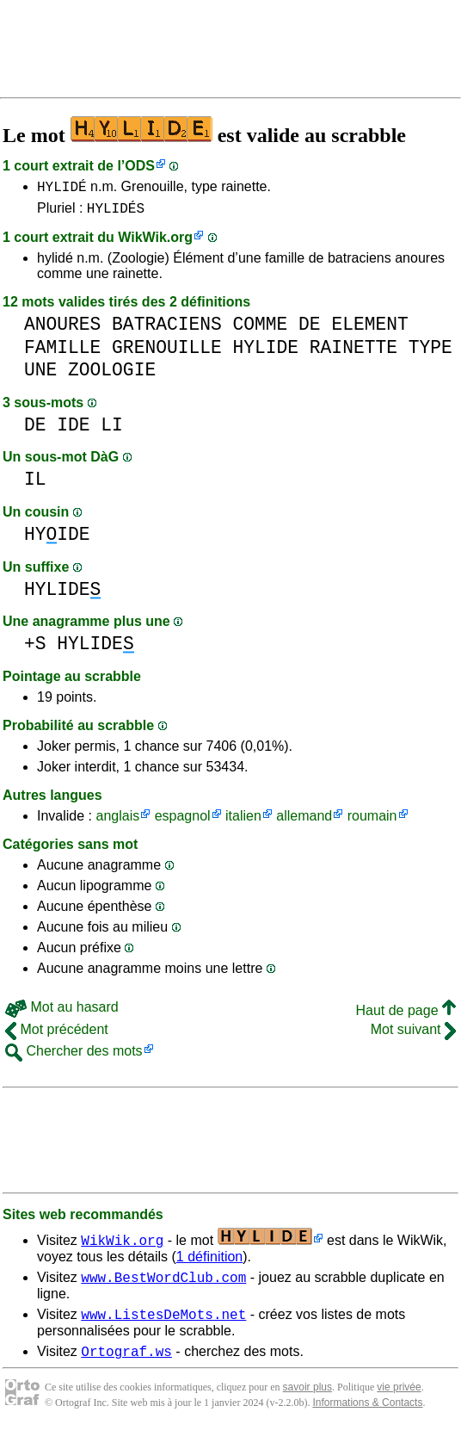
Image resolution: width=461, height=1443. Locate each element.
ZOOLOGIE (112, 374)
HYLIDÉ (62, 188)
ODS (140, 165)
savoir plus (307, 1400)
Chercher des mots (74, 1056)
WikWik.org (155, 242)
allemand (304, 821)
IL (35, 484)
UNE (40, 374)
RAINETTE (353, 352)
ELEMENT (369, 329)
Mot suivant (413, 1034)
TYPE (430, 352)
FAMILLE (62, 352)
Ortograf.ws (126, 1363)
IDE (73, 430)
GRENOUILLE (167, 352)
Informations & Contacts (367, 1415)
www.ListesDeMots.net (163, 1324)
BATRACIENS (167, 329)
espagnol (183, 821)
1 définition (209, 1261)
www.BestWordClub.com (163, 1284)
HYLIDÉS (115, 212)
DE (309, 329)
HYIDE (57, 539)
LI (112, 430)
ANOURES (62, 329)
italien (243, 821)
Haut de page (405, 1015)
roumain (372, 821)
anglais (117, 821)
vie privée (399, 1400)
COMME (259, 329)
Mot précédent (56, 1034)
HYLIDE (265, 352)
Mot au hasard (62, 1012)
